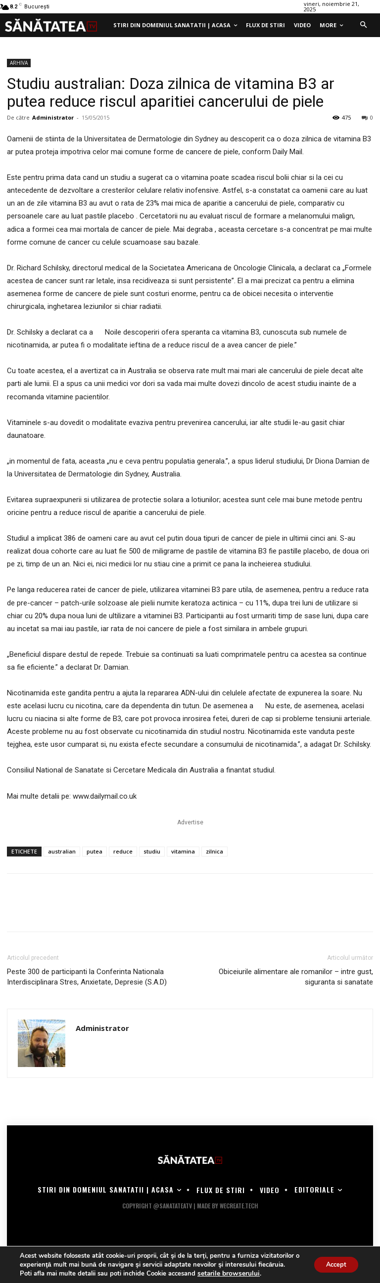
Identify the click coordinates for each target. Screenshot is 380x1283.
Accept (332, 1260)
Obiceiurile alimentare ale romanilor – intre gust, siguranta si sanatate (296, 976)
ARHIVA (19, 62)
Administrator (53, 117)
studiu (151, 851)
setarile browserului (226, 1273)
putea (94, 851)
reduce (123, 851)
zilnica (214, 851)
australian (62, 851)
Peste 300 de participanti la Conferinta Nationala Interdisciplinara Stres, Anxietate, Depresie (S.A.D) (87, 976)
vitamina (183, 851)
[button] (363, 25)
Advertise (190, 822)
